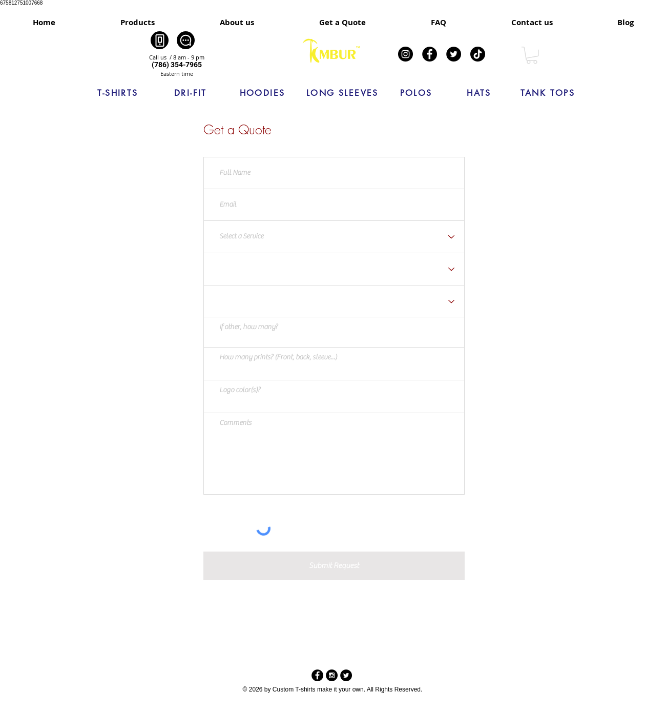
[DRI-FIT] (190, 93)
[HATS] (479, 93)
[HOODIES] (262, 93)
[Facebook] (429, 54)
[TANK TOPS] (548, 93)
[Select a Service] (334, 237)
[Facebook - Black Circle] (317, 675)
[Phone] (160, 40)
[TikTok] (477, 54)
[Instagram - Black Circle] (332, 675)
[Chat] (186, 40)
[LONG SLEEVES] (342, 93)
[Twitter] (453, 54)
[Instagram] (405, 54)
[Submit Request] (334, 566)
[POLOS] (416, 93)
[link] (532, 55)
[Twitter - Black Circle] (346, 675)
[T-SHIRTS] (118, 93)
